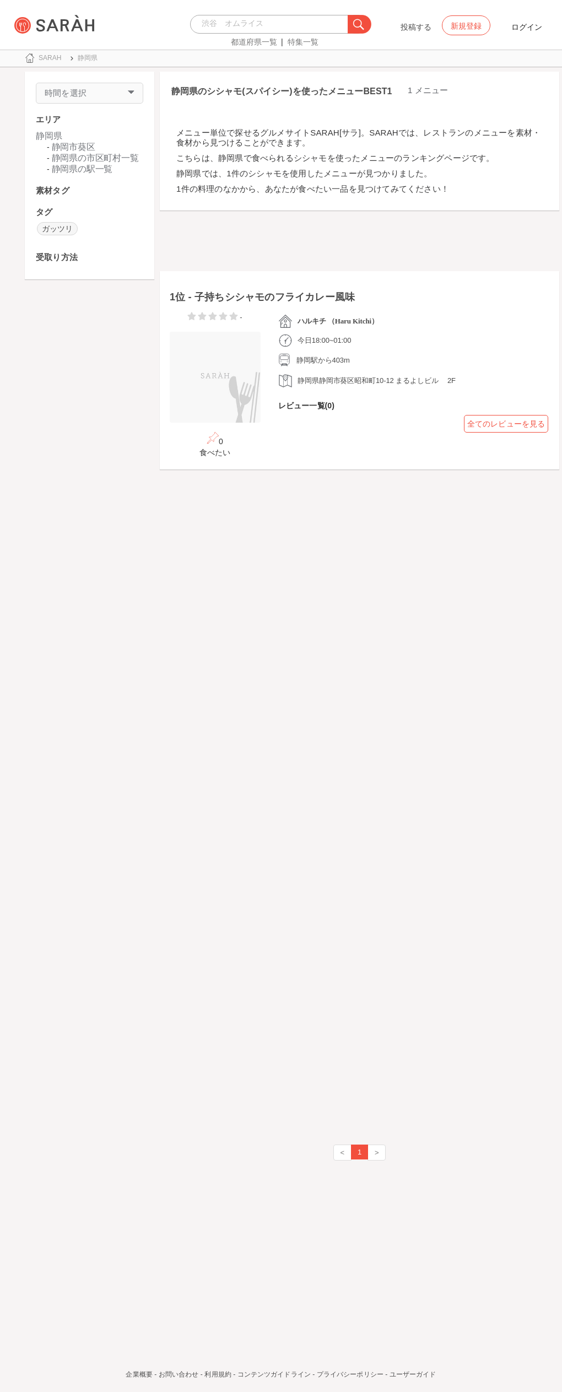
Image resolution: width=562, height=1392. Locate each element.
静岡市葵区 (73, 147)
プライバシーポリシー (350, 1374)
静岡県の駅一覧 (82, 169)
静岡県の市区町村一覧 (95, 158)
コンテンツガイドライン (274, 1374)
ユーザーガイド (413, 1374)
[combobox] (272, 24)
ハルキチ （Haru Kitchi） (338, 321)
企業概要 (139, 1374)
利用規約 (217, 1374)
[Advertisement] (89, 458)
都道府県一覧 (254, 41)
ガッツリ (57, 228)
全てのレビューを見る (506, 423)
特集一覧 (303, 41)
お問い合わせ (179, 1374)
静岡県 (49, 136)
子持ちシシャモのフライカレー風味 (274, 297)
